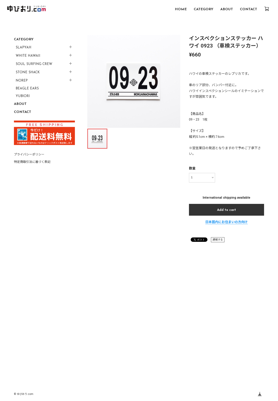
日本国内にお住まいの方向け (226, 222)
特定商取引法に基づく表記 (32, 162)
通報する (217, 239)
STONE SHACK (28, 72)
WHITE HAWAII (28, 56)
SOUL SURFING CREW (34, 64)
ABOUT (226, 9)
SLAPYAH (23, 47)
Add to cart (226, 210)
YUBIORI (23, 96)
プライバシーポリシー (29, 154)
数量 (192, 168)
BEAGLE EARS (27, 88)
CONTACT (248, 9)
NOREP (22, 80)
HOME (181, 9)
